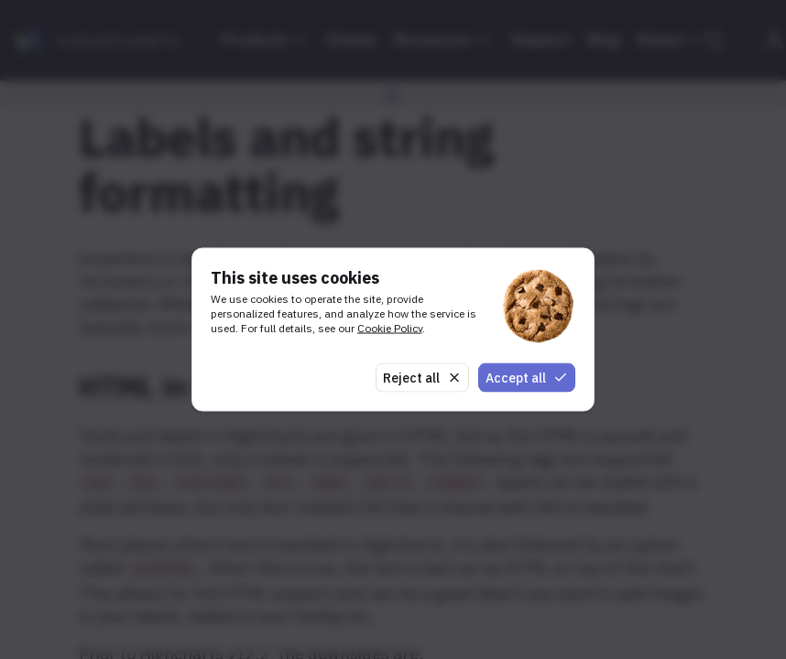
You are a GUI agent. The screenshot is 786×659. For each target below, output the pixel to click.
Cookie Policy (389, 327)
